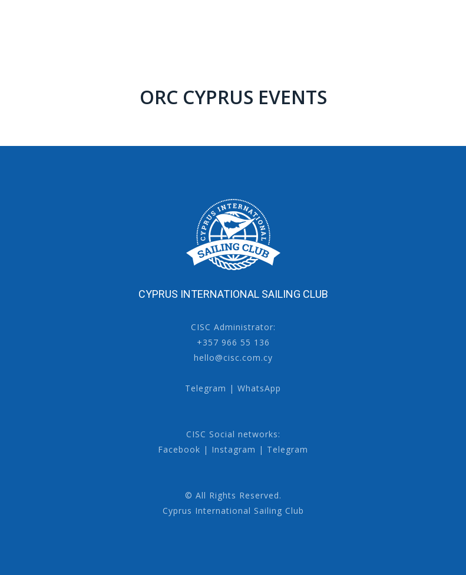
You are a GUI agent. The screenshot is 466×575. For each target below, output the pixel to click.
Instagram (233, 449)
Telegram (205, 388)
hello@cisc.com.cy (233, 357)
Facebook (179, 449)
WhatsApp (259, 388)
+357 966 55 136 (233, 342)
